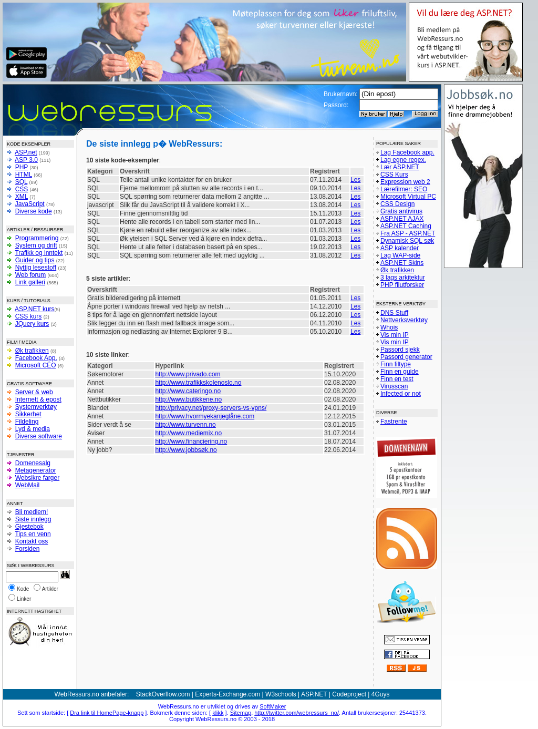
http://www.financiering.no (191, 441)
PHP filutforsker (402, 285)
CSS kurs (28, 316)
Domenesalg (32, 463)
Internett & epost (38, 399)
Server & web (34, 392)
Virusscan (394, 386)
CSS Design (397, 204)
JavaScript (30, 204)
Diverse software (38, 436)
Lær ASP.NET (399, 167)
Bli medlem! (31, 512)
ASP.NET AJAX (401, 218)
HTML (23, 174)
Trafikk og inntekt (39, 252)
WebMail (27, 485)
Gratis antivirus (401, 211)
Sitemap (240, 713)
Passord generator (406, 357)
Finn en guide (399, 371)
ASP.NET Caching (405, 226)
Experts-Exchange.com (227, 694)
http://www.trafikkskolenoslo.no (198, 382)
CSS (21, 189)
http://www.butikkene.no (188, 399)
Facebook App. (36, 358)
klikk (217, 713)
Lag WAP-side (400, 255)
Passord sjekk (400, 349)
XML (21, 196)
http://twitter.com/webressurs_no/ (296, 713)
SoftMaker (273, 706)
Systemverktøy (36, 406)
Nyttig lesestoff (35, 267)
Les (355, 179)
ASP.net (26, 152)
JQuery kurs (32, 323)
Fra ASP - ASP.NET (407, 233)
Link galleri (30, 282)
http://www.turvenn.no (185, 424)
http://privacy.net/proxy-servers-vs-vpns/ (210, 408)
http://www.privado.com (187, 374)
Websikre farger (37, 477)
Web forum (30, 275)
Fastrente (393, 421)
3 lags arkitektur (402, 277)
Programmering (37, 238)
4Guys (380, 694)
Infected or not (400, 393)
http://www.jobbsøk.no (185, 450)
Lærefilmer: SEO (403, 189)
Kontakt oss (31, 541)
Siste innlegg (33, 519)
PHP (21, 167)
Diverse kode (33, 211)
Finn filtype (395, 364)
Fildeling (27, 421)
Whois (389, 327)
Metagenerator (35, 470)
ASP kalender (399, 248)
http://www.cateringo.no (188, 391)
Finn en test (396, 379)
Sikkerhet (28, 414)
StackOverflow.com (163, 694)
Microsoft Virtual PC (408, 196)
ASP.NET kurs (35, 309)
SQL (21, 182)
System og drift (36, 245)
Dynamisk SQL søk (407, 240)
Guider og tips (35, 260)
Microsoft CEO (35, 365)
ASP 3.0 (26, 159)
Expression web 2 (405, 182)
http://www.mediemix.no (188, 433)
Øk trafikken (32, 350)
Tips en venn (32, 534)
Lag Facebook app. (407, 152)
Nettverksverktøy (404, 320)
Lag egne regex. (403, 159)
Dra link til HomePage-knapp (106, 713)
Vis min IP (394, 334)
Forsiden (27, 548)
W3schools (280, 694)
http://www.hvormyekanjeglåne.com (204, 416)
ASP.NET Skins (401, 262)
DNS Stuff (394, 312)
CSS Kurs (394, 174)
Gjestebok (29, 526)
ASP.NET (314, 694)
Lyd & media (32, 429)
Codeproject (349, 694)
